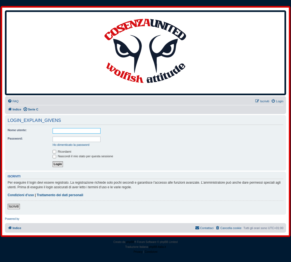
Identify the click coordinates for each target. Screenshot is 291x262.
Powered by (12, 218)
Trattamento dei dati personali (60, 195)
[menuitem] (13, 101)
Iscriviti (14, 206)
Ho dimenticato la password (71, 144)
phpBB (130, 242)
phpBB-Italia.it (157, 246)
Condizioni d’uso (21, 195)
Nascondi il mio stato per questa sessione (83, 156)
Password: (15, 138)
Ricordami (62, 151)
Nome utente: (17, 130)
